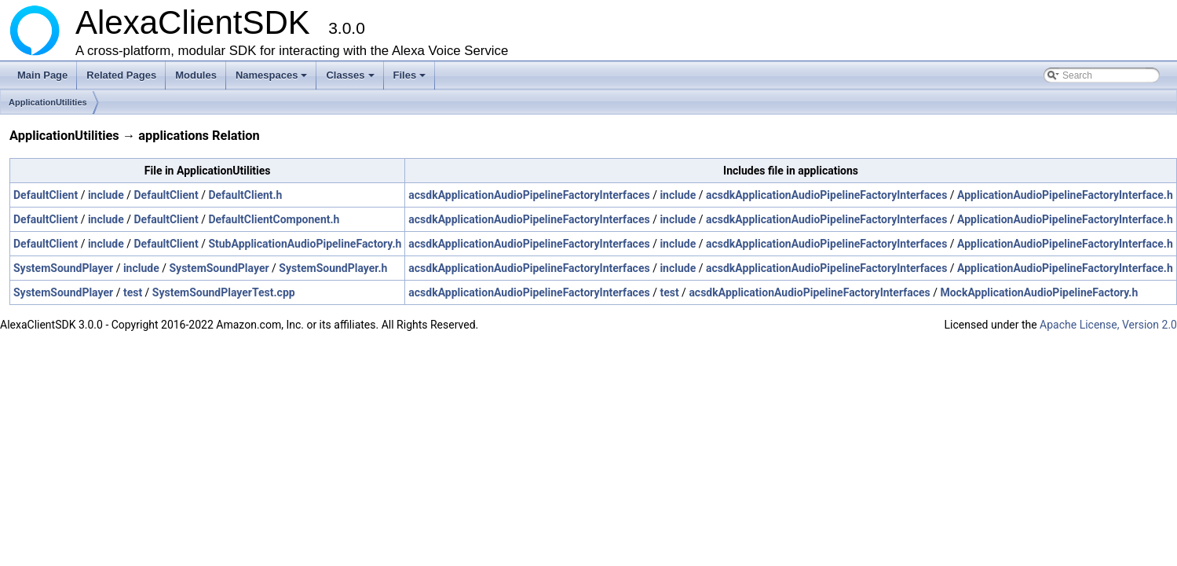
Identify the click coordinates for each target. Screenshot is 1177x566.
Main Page (42, 75)
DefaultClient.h (245, 195)
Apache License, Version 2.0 (1108, 324)
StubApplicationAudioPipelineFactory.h (304, 243)
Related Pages (121, 75)
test (132, 292)
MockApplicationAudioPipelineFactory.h (1039, 292)
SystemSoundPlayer (63, 268)
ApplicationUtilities (48, 102)
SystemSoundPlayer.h (333, 268)
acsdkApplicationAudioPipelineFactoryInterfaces (528, 195)
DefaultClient (45, 195)
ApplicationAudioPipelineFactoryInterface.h (1065, 195)
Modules (196, 75)
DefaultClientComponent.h (273, 219)
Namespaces (273, 79)
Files (411, 79)
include (106, 195)
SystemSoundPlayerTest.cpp (223, 292)
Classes (351, 79)
